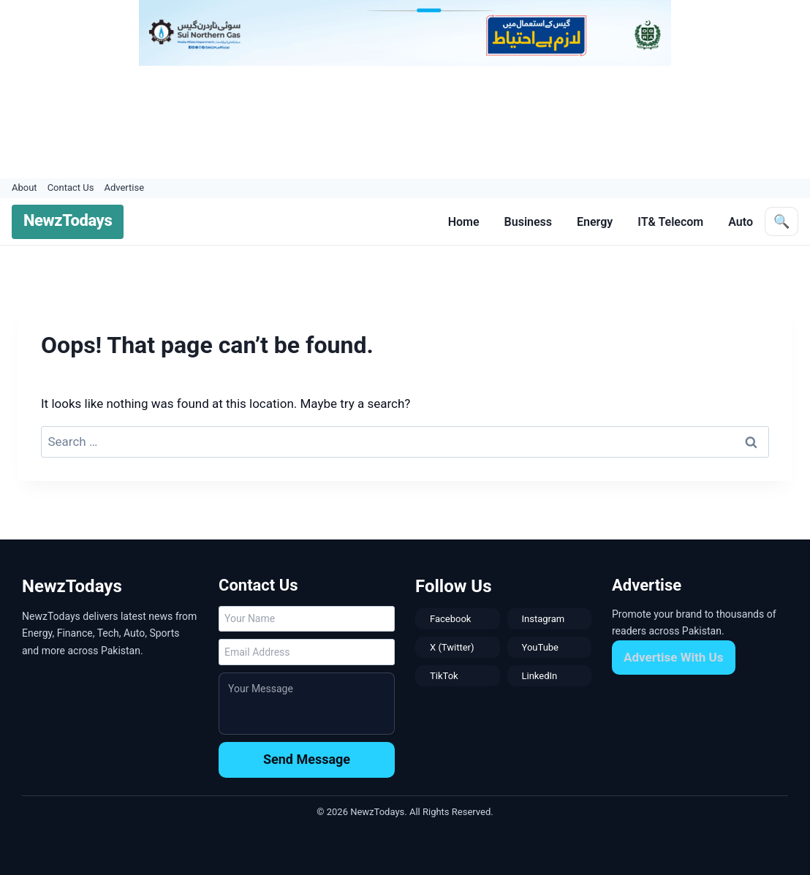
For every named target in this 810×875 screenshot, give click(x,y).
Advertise (124, 187)
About (24, 187)
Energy (595, 222)
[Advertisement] (398, 122)
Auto (740, 222)
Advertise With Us (674, 657)
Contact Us (71, 187)
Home (464, 222)
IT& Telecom (670, 222)
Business (528, 222)
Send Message (306, 759)
